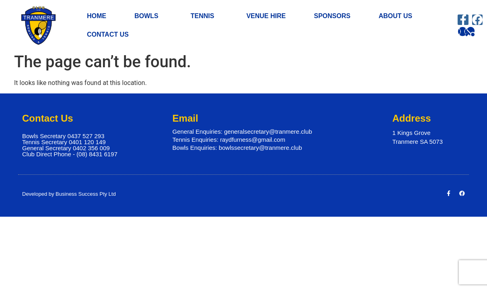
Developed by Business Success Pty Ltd (69, 196)
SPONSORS (332, 15)
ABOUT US (398, 16)
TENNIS (204, 16)
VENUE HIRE (266, 15)
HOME (96, 15)
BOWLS (148, 16)
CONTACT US (108, 34)
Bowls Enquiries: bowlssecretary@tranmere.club (237, 149)
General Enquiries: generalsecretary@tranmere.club (242, 133)
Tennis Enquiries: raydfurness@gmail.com (228, 141)
